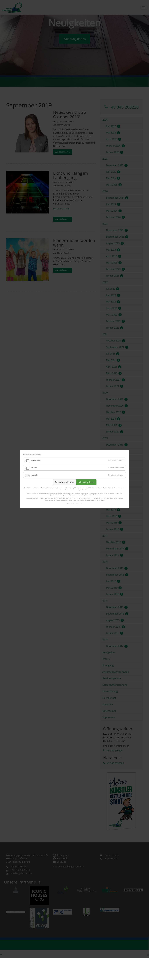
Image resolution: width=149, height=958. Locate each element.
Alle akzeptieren (86, 482)
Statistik (34, 468)
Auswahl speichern (64, 482)
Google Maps (35, 460)
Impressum (79, 504)
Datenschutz (70, 504)
